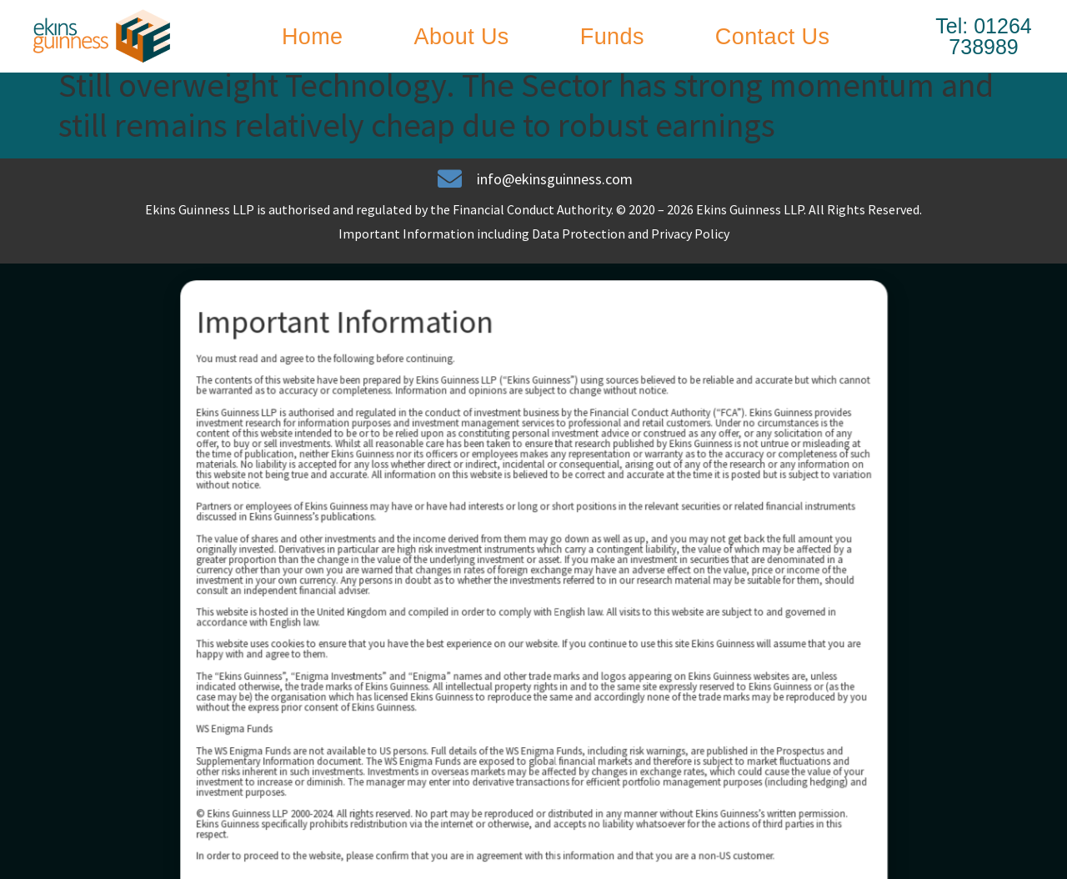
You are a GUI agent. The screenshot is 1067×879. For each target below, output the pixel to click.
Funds (612, 36)
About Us (461, 36)
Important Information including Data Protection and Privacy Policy (533, 247)
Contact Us (772, 36)
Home (312, 36)
